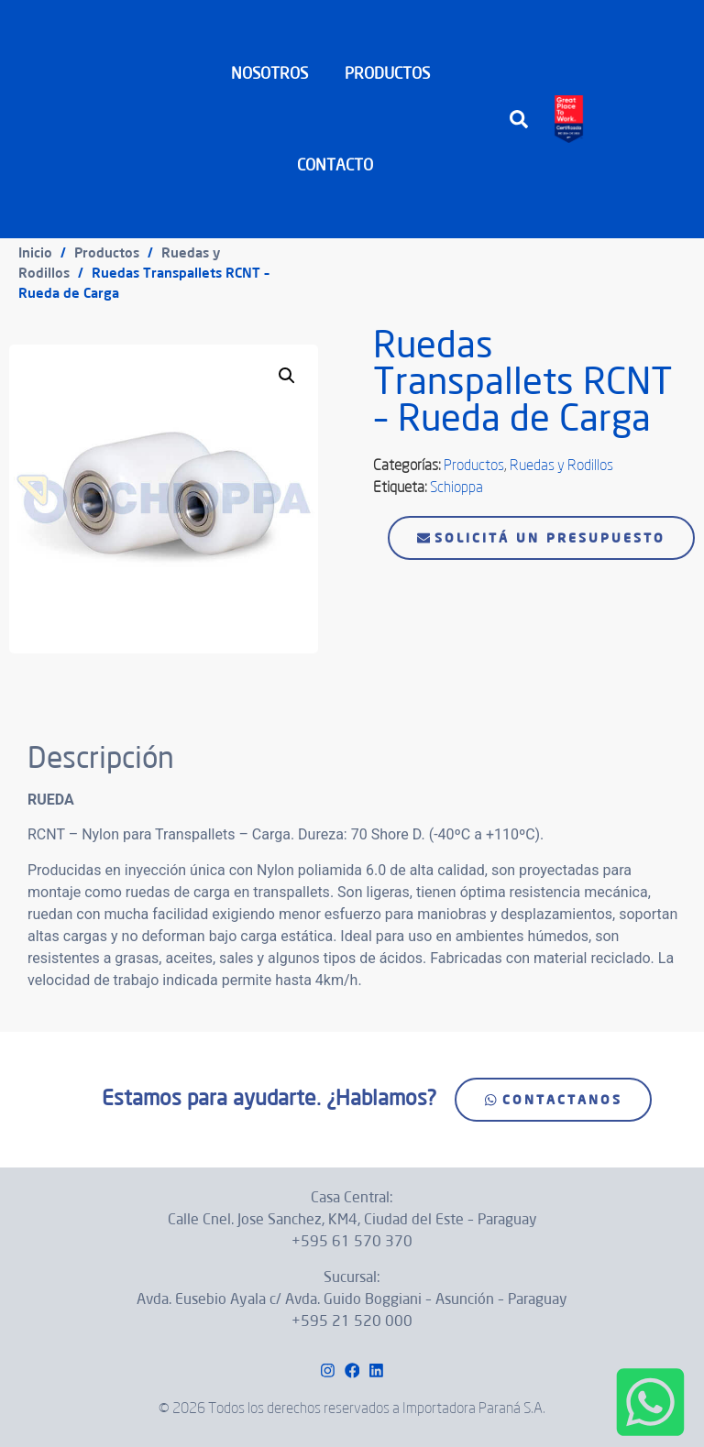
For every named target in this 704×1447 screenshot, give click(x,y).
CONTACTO (335, 164)
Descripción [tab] (74, 694)
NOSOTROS (269, 72)
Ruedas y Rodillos (561, 464)
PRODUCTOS (392, 72)
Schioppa (456, 486)
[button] (518, 119)
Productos (106, 252)
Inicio (35, 252)
